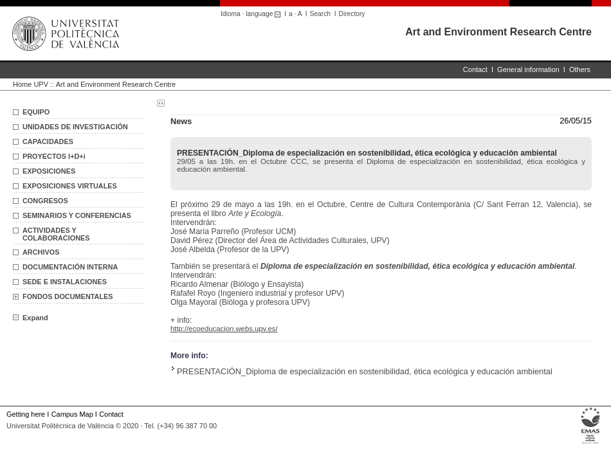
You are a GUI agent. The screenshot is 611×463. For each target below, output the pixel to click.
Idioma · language (252, 13)
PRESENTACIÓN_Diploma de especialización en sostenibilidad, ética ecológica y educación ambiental (364, 371)
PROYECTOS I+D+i (54, 156)
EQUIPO (36, 112)
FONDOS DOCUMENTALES (68, 296)
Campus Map (72, 414)
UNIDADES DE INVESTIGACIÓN (75, 127)
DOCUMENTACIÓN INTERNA (70, 267)
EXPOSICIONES (49, 171)
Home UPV (30, 84)
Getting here (25, 414)
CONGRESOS (45, 200)
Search (320, 13)
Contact (475, 69)
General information (528, 69)
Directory (352, 13)
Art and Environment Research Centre (498, 31)
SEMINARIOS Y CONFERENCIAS (77, 215)
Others (579, 69)
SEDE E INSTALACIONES (65, 282)
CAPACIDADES (48, 141)
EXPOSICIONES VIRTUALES (70, 186)
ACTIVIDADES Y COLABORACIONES (56, 234)
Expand (30, 318)
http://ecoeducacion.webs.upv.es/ (224, 328)
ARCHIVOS (41, 252)
